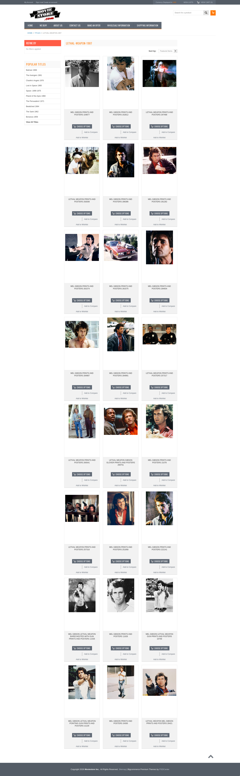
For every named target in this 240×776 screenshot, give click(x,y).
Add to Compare (91, 132)
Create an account (50, 2)
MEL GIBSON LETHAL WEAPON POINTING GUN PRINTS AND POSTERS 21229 (82, 723)
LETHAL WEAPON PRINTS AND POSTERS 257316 (82, 548)
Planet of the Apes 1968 (35, 96)
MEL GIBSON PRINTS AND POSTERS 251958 (120, 548)
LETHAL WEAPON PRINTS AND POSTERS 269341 (82, 461)
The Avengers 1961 (34, 75)
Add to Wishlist (82, 138)
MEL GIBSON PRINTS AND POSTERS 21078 (159, 461)
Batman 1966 (31, 70)
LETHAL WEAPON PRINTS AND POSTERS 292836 (82, 200)
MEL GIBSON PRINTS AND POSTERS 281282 (159, 200)
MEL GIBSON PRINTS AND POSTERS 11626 (120, 635)
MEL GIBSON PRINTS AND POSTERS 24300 (120, 722)
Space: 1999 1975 (33, 91)
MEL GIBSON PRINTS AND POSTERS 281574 (82, 287)
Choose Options (83, 126)
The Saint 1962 (32, 112)
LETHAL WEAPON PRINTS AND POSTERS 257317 (159, 374)
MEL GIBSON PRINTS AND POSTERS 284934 (159, 287)
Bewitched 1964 (32, 106)
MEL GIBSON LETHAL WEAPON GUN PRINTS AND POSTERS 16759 (159, 636)
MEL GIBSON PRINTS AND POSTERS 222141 (159, 548)
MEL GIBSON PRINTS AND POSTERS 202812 (120, 113)
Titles (37, 33)
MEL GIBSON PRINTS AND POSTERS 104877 (82, 113)
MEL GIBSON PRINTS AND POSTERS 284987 (82, 374)
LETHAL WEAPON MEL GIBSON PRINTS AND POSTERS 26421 (159, 722)
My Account (28, 2)
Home (29, 33)
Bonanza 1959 (32, 117)
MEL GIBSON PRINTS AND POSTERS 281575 (120, 287)
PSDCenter (164, 769)
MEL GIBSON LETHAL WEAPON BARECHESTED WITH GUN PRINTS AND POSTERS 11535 (82, 636)
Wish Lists (188, 2)
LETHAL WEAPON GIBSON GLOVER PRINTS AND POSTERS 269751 (120, 462)
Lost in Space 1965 (34, 86)
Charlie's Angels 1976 (35, 80)
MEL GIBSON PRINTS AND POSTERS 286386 (120, 200)
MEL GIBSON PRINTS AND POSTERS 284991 (120, 374)
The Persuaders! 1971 (35, 101)
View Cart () (207, 2)
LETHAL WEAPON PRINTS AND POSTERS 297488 (159, 113)
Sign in (38, 2)
